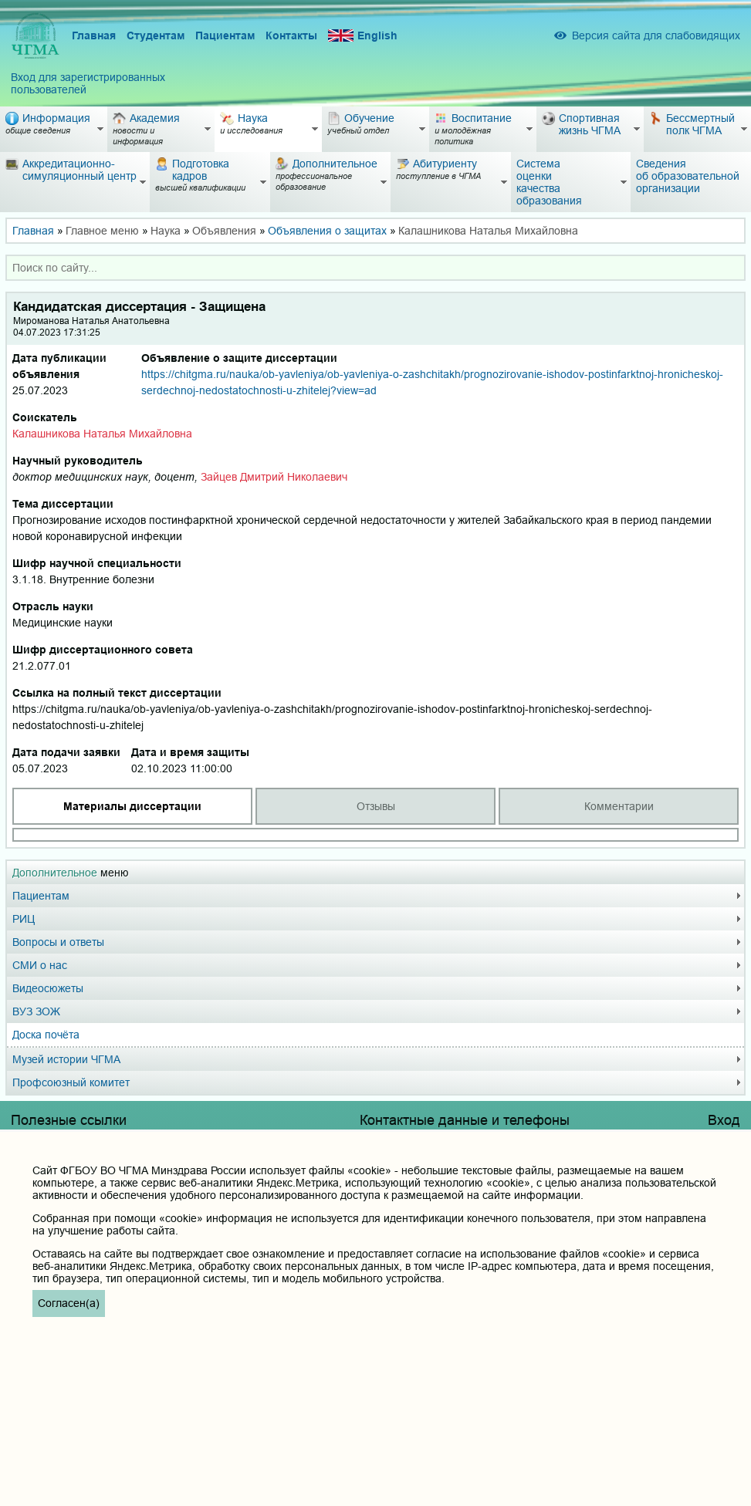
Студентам (155, 35)
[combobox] (375, 268)
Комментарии (619, 806)
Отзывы (376, 806)
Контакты (291, 35)
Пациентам (225, 35)
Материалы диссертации (132, 806)
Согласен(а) (69, 1303)
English (362, 35)
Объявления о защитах (327, 231)
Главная (94, 35)
